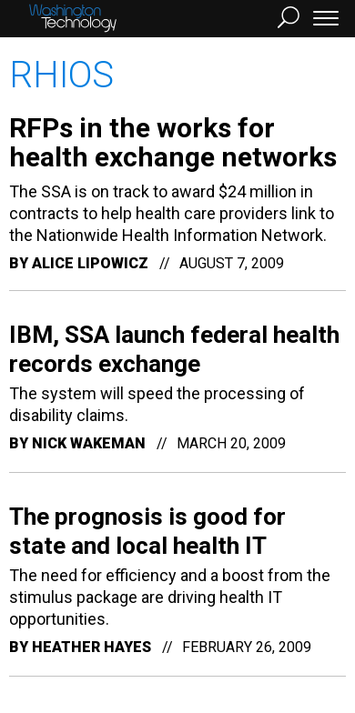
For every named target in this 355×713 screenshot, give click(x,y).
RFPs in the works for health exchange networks (173, 142)
